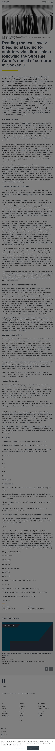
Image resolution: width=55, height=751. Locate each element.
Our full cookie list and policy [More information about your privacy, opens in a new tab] (14, 746)
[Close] (52, 743)
